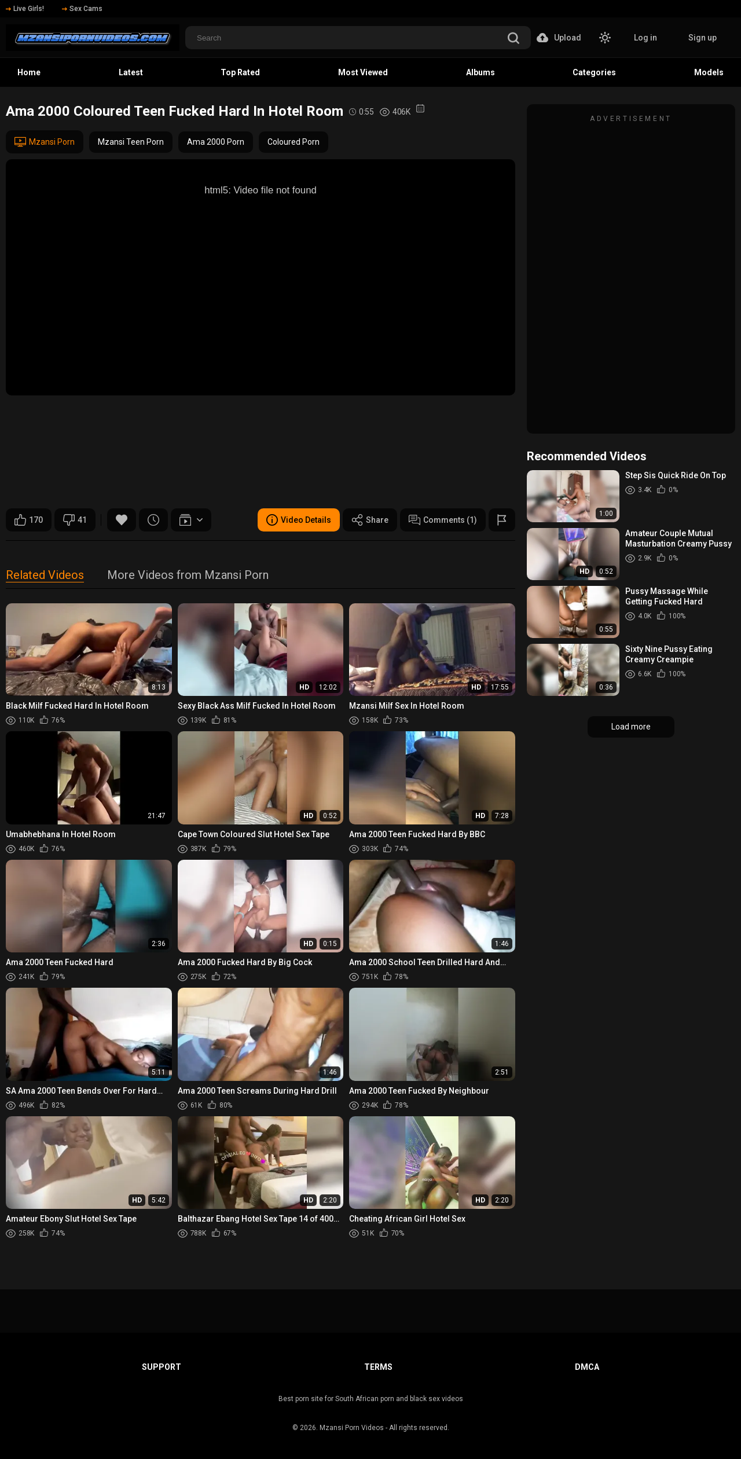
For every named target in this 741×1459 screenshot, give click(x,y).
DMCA (587, 1367)
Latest (131, 72)
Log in (645, 37)
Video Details (298, 520)
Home (29, 72)
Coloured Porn (293, 141)
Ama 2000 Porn (215, 141)
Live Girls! (25, 9)
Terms (378, 1367)
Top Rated (240, 72)
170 (28, 520)
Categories (594, 72)
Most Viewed (363, 72)
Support (161, 1367)
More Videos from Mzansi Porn (188, 576)
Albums (480, 72)
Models (709, 72)
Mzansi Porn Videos (352, 1428)
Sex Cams (82, 9)
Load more (631, 726)
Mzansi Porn (44, 142)
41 (75, 520)
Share (369, 520)
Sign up (702, 37)
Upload (559, 37)
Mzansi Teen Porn (131, 141)
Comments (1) (443, 520)
